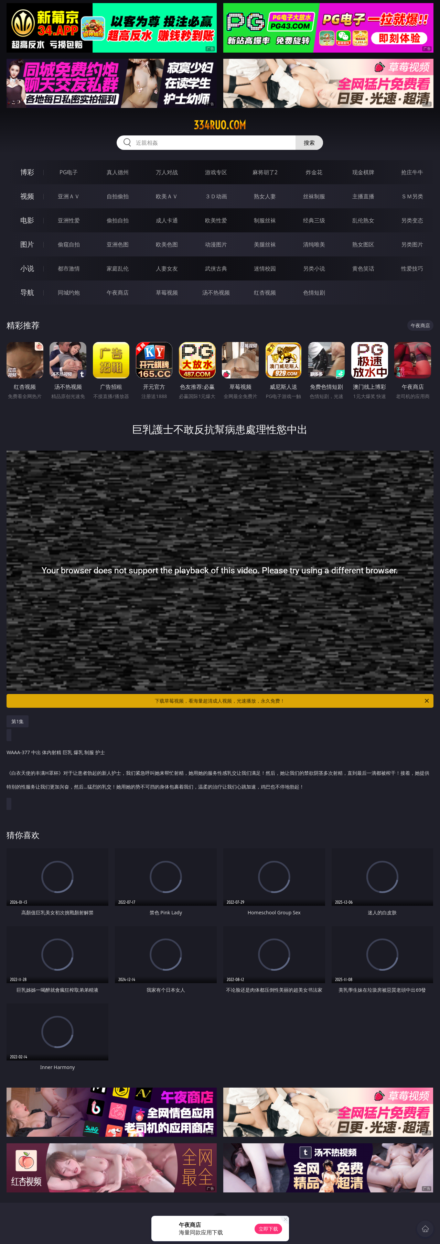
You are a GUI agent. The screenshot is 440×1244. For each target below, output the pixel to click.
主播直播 (363, 196)
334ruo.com (220, 125)
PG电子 (69, 172)
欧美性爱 (216, 220)
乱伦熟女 (363, 220)
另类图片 (412, 244)
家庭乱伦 (118, 268)
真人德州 (118, 172)
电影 (27, 220)
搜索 (309, 142)
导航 (27, 292)
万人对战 (167, 172)
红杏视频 (265, 292)
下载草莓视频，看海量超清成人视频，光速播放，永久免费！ (292, 701)
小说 (27, 268)
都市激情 (69, 268)
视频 (27, 196)
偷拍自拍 (118, 220)
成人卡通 (167, 220)
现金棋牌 (363, 172)
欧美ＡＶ (167, 196)
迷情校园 (265, 268)
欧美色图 (167, 244)
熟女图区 (363, 244)
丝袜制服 (314, 196)
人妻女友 (167, 268)
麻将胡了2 (265, 172)
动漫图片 (216, 244)
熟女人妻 (265, 196)
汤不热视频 (216, 292)
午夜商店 (118, 292)
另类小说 (314, 268)
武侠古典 (216, 268)
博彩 (27, 172)
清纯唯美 (314, 244)
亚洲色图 (118, 244)
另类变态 (412, 220)
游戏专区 (216, 172)
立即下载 (268, 1228)
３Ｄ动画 (216, 196)
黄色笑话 (363, 268)
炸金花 (314, 172)
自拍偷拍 (118, 196)
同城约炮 (69, 292)
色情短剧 (314, 292)
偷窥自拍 (69, 244)
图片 (27, 244)
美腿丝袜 (265, 244)
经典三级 (314, 220)
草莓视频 (167, 292)
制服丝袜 (265, 220)
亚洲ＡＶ (69, 196)
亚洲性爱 (69, 220)
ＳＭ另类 (412, 196)
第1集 (17, 721)
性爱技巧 (412, 268)
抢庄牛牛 (412, 172)
